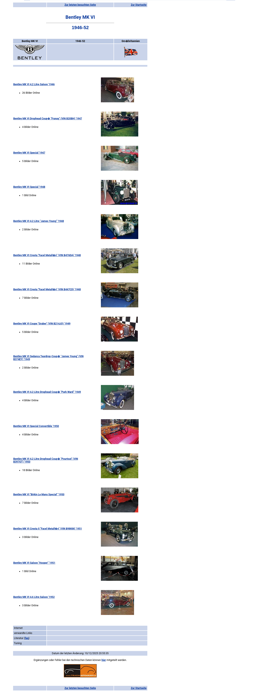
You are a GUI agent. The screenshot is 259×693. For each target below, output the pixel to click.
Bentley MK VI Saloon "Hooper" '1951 (34, 562)
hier (104, 660)
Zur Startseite (138, 4)
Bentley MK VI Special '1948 (29, 186)
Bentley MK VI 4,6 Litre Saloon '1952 (34, 597)
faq (26, 638)
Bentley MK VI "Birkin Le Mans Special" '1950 (38, 494)
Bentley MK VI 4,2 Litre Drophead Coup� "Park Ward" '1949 (47, 391)
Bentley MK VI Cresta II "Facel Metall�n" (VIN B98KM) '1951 (47, 528)
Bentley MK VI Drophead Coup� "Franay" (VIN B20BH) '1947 (47, 118)
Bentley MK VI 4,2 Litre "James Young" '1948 (38, 221)
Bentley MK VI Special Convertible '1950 (36, 426)
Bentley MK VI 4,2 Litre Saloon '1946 (34, 84)
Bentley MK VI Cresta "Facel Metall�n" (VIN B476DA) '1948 (47, 255)
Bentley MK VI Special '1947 (29, 152)
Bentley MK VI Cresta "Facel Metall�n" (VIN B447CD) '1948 (47, 289)
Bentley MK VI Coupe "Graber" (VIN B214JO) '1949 (42, 323)
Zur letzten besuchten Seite (80, 4)
